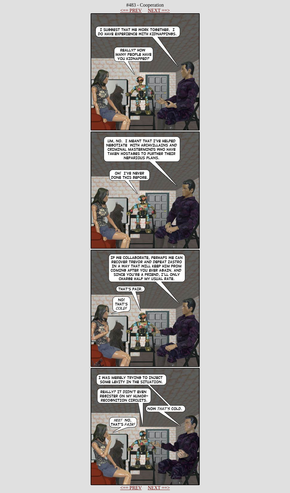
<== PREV (131, 10)
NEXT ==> (159, 10)
